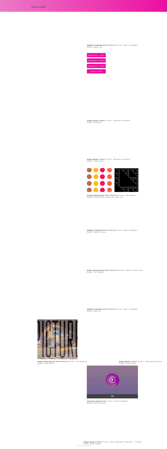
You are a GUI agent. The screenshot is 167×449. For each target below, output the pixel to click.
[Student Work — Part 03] (96, 66)
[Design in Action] (96, 71)
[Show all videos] (112, 396)
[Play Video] (112, 380)
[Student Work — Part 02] (96, 60)
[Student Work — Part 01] (96, 55)
